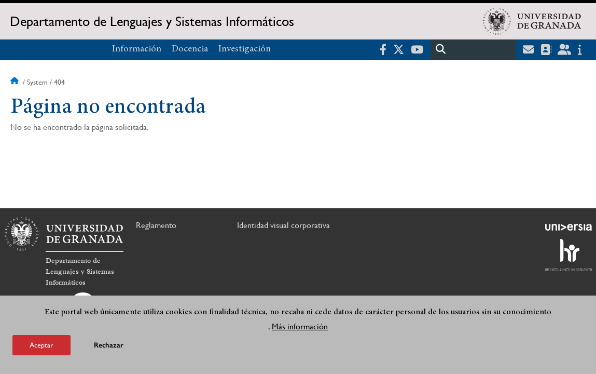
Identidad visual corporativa (283, 225)
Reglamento (156, 225)
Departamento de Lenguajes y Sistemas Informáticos (152, 21)
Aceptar (41, 345)
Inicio (15, 82)
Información (136, 49)
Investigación (244, 49)
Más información (300, 326)
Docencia (190, 49)
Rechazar (108, 345)
